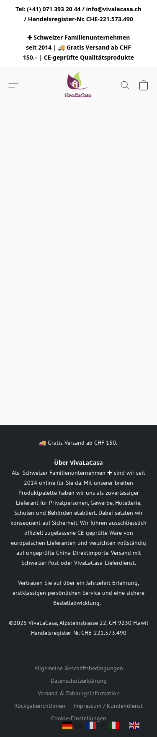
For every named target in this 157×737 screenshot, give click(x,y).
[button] (78, 85)
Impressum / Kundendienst (108, 705)
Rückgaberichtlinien (39, 705)
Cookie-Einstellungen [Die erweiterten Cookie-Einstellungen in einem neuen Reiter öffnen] (78, 718)
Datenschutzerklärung (79, 680)
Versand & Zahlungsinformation (79, 693)
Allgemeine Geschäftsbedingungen (78, 668)
